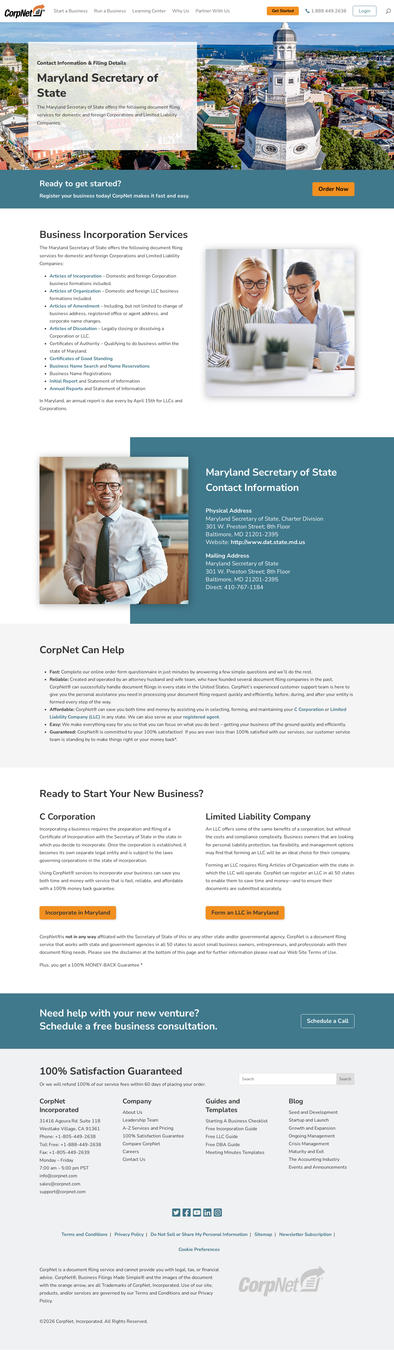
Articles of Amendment (75, 306)
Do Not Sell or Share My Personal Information (199, 1234)
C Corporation (309, 709)
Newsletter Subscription (305, 1234)
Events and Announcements (318, 1167)
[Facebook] (187, 1213)
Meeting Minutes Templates (235, 1152)
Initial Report (64, 381)
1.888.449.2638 (328, 11)
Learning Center (149, 11)
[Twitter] (176, 1213)
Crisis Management (309, 1144)
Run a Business (110, 11)
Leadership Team (140, 1120)
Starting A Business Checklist (237, 1121)
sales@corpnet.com (60, 1184)
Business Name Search (74, 366)
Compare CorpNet (141, 1144)
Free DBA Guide (223, 1145)
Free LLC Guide (222, 1136)
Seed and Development (313, 1112)
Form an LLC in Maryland (245, 913)
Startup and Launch (309, 1120)
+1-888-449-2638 (81, 1145)
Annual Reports (66, 389)
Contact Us (134, 1159)
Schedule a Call (327, 1021)
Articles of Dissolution (73, 328)
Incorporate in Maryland (77, 913)
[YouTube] (197, 1213)
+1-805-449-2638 (75, 1136)
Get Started (283, 11)
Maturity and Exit (306, 1151)
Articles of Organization (75, 291)
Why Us (180, 11)
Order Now (333, 189)
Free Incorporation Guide (231, 1129)
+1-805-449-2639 (69, 1152)
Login (364, 11)
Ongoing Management (312, 1136)
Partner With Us (213, 11)
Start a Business (71, 11)
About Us (132, 1112)
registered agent (201, 717)
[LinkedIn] (207, 1213)
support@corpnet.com (63, 1192)
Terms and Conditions (84, 1234)
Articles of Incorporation (76, 276)
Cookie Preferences (199, 1249)
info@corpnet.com (58, 1176)
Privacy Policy (129, 1234)
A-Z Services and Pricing (148, 1128)
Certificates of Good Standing (81, 358)
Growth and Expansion (312, 1128)
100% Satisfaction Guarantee (153, 1136)
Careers (131, 1151)
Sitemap (263, 1234)
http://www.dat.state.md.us (268, 542)
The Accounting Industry (314, 1159)
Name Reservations (129, 366)
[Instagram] (218, 1213)
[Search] (388, 11)
